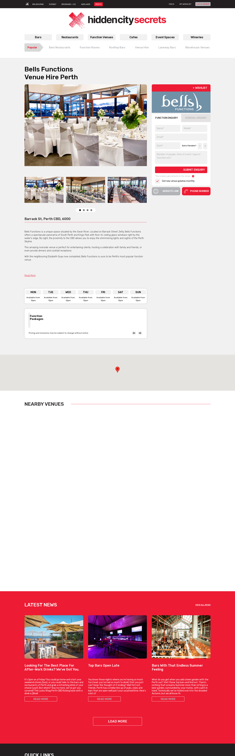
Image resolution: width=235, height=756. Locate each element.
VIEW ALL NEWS (203, 509)
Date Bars (93, 700)
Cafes (133, 37)
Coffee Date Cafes (129, 696)
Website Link (166, 191)
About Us (188, 688)
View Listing (37, 484)
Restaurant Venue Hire (163, 712)
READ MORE (40, 603)
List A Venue (190, 696)
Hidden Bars (94, 696)
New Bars (93, 704)
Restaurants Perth (34, 688)
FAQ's (171, 4)
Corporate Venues (65, 716)
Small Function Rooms (68, 708)
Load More (117, 626)
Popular (32, 47)
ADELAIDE (85, 4)
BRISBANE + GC (69, 4)
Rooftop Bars (117, 47)
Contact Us (189, 692)
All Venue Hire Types (66, 727)
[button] (117, 370)
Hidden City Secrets (194, 676)
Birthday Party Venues (67, 704)
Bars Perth (97, 674)
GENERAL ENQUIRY (196, 118)
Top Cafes (125, 688)
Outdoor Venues (160, 704)
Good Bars (93, 708)
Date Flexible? (189, 145)
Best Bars (93, 712)
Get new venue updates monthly (175, 181)
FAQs (186, 700)
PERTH (98, 4)
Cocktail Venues (64, 720)
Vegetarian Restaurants (36, 692)
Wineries (197, 37)
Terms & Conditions (194, 710)
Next (142, 129)
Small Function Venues (68, 712)
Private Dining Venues (163, 708)
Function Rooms (90, 47)
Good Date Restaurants (36, 704)
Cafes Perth (130, 674)
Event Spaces (165, 37)
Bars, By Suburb (96, 723)
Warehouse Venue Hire (163, 716)
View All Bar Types (97, 720)
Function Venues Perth (67, 676)
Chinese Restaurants (35, 700)
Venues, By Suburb (66, 731)
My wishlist (185, 4)
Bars (38, 37)
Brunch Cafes (127, 692)
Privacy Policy (191, 714)
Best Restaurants (59, 47)
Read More (30, 275)
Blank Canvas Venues (163, 692)
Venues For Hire (64, 700)
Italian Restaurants (34, 696)
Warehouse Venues (197, 47)
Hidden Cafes (127, 700)
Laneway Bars (167, 47)
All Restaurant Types (35, 712)
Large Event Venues (162, 700)
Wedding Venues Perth (68, 723)
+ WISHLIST (200, 87)
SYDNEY (52, 4)
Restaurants (70, 37)
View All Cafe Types (130, 708)
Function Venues (101, 37)
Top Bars (92, 716)
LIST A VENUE (203, 4)
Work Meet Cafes (129, 704)
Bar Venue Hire (159, 688)
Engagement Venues (163, 696)
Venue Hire (142, 47)
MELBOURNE (38, 4)
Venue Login (190, 704)
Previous (134, 333)
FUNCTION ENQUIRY (166, 118)
